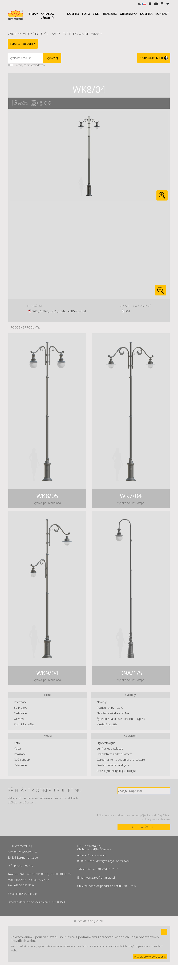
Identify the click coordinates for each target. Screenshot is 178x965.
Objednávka (128, 14)
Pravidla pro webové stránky (150, 956)
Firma (32, 14)
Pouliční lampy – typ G (110, 708)
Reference (20, 765)
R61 (127, 311)
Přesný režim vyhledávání (30, 65)
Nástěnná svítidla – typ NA (113, 713)
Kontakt (162, 14)
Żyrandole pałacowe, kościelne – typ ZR (121, 719)
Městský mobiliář (107, 724)
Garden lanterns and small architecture (121, 760)
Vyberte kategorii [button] (21, 44)
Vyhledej (52, 58)
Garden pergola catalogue (113, 765)
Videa (96, 14)
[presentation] (144, 804)
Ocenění (19, 719)
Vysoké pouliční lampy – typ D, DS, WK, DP (56, 34)
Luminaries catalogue (110, 748)
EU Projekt (20, 708)
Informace (20, 702)
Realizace (110, 14)
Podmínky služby (24, 724)
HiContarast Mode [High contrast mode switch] (154, 58)
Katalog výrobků (47, 16)
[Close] (164, 932)
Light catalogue (106, 743)
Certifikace (20, 713)
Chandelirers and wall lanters (114, 754)
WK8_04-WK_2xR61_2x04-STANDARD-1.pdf (60, 311)
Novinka (146, 14)
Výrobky (14, 34)
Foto (86, 14)
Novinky (73, 14)
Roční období (22, 760)
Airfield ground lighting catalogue (116, 771)
